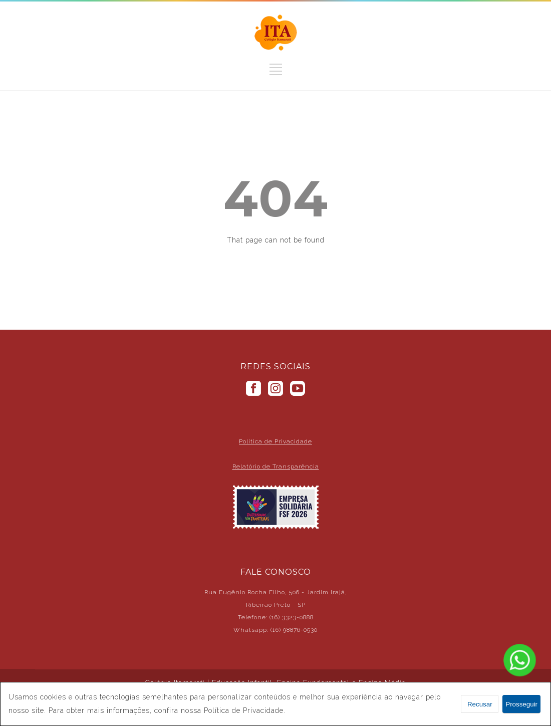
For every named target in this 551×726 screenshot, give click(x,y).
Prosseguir (521, 704)
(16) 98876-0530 (294, 629)
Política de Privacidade (275, 441)
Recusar (479, 704)
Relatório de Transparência (275, 466)
